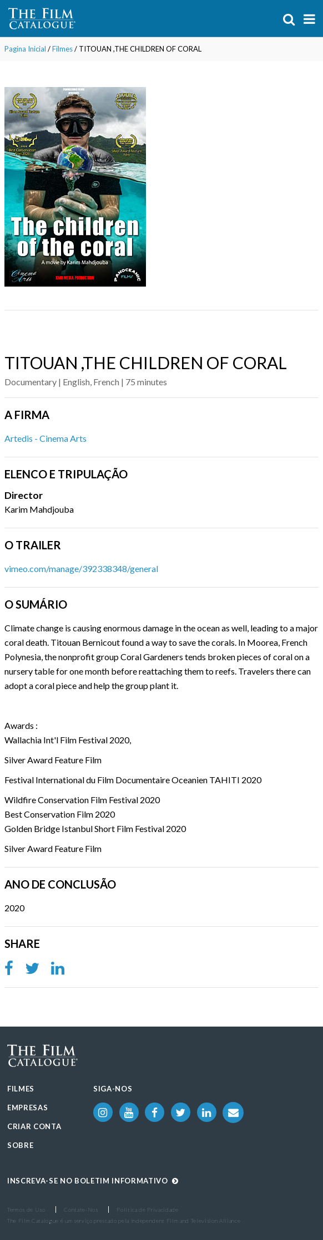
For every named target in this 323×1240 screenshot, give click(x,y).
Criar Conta (34, 1126)
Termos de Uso (26, 1209)
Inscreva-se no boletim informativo (93, 1180)
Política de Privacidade (147, 1209)
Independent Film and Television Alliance (186, 1220)
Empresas (27, 1107)
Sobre (20, 1145)
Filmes (62, 48)
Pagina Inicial (25, 48)
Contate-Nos (81, 1209)
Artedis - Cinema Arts (45, 438)
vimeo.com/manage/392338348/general (81, 568)
